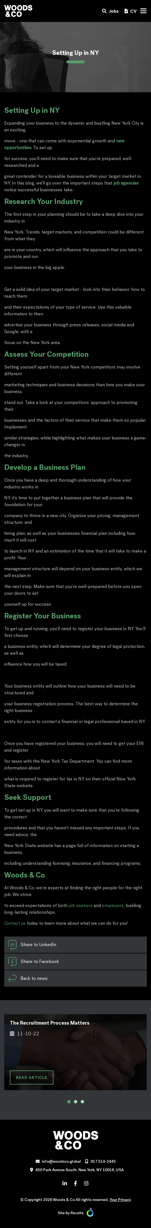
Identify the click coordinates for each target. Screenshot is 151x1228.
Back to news (28, 978)
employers (113, 905)
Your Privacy (120, 1199)
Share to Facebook (33, 961)
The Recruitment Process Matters (49, 1023)
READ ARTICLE (31, 1077)
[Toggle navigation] (143, 11)
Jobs (110, 11)
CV (131, 11)
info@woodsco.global (61, 1161)
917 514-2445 (103, 1161)
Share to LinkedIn (32, 944)
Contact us (15, 923)
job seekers (81, 905)
